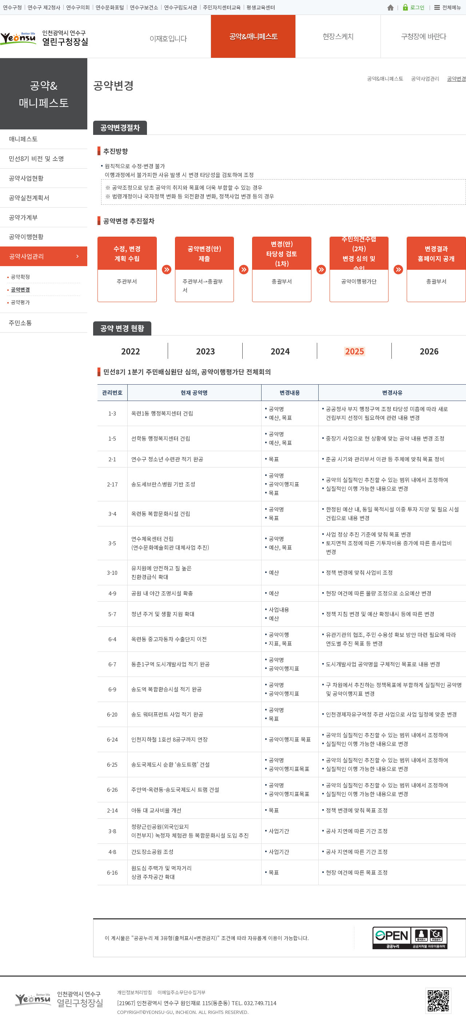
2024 (280, 351)
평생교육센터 (261, 7)
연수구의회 (78, 7)
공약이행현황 (26, 236)
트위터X (430, 91)
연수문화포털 (110, 7)
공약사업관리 (26, 256)
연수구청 (12, 7)
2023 (205, 351)
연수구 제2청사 (44, 7)
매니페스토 (23, 138)
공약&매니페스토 (253, 36)
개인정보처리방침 (134, 992)
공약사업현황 (26, 177)
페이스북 (420, 91)
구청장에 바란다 (423, 36)
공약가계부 (23, 217)
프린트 (461, 91)
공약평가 (20, 302)
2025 (354, 351)
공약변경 (20, 289)
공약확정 (20, 276)
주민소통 (20, 322)
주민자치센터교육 (222, 7)
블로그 (441, 91)
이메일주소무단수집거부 (182, 992)
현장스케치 (338, 36)
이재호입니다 (168, 38)
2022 (130, 351)
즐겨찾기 (451, 91)
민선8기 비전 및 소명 (36, 158)
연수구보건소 (144, 7)
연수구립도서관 (180, 7)
